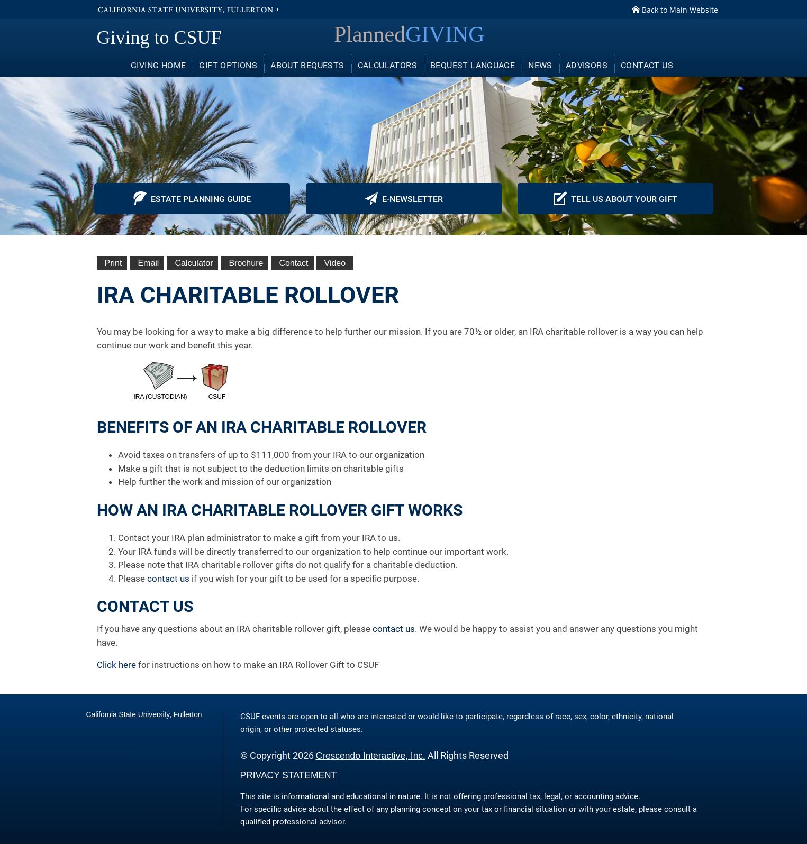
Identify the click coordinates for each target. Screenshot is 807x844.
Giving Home (158, 65)
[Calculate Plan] (192, 263)
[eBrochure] (244, 263)
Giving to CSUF (159, 37)
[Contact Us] (292, 263)
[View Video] (335, 263)
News (540, 65)
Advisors (586, 65)
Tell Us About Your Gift (615, 198)
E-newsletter (404, 198)
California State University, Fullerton (189, 9)
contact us (168, 578)
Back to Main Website (675, 10)
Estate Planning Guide (192, 198)
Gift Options (228, 65)
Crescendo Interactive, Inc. (370, 755)
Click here (116, 664)
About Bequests (307, 65)
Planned (409, 34)
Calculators (387, 65)
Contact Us (647, 65)
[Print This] (112, 263)
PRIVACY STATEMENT (288, 775)
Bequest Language (472, 65)
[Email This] (147, 263)
